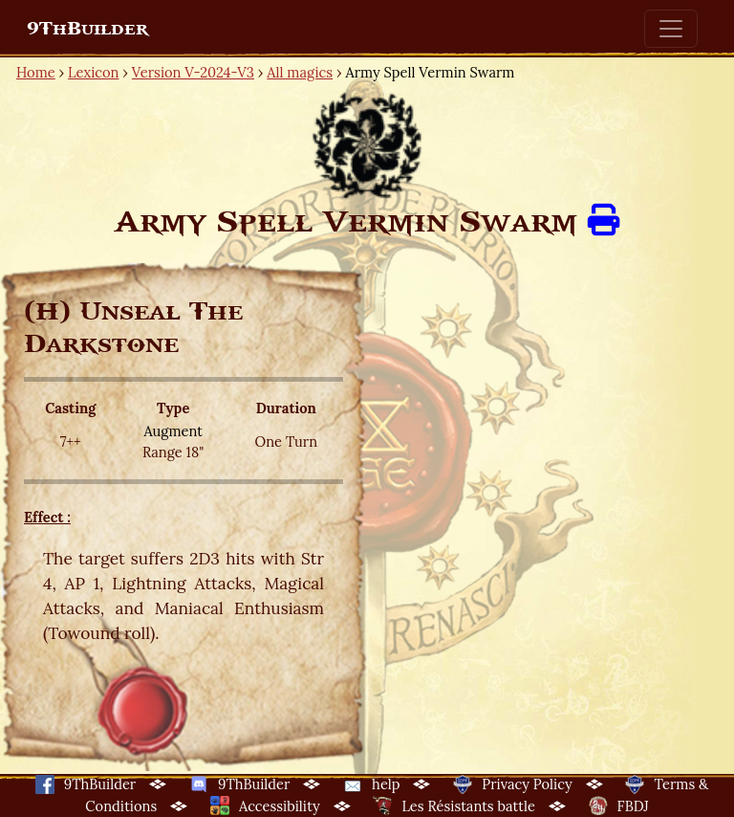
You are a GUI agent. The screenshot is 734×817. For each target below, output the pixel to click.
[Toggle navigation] (671, 29)
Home (35, 72)
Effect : (47, 517)
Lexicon (93, 72)
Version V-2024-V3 (193, 72)
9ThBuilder (87, 28)
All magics (300, 72)
